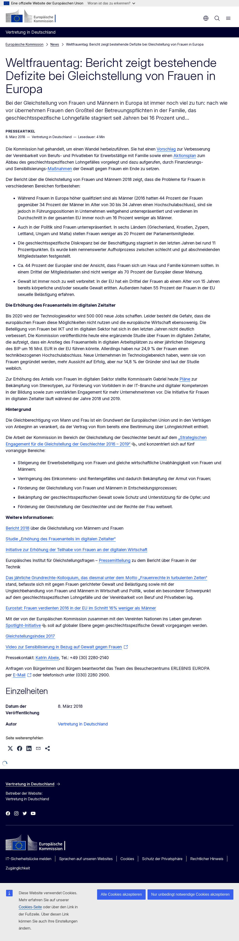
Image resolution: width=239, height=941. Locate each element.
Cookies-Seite (30, 907)
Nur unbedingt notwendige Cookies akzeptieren (190, 894)
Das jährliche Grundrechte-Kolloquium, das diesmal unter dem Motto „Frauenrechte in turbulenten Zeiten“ (106, 577)
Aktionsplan (184, 155)
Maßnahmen (60, 168)
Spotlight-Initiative (23, 625)
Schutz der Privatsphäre (162, 858)
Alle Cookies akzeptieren (121, 894)
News (54, 44)
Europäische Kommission (24, 44)
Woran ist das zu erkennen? (111, 3)
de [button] (206, 18)
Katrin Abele (47, 657)
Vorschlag (166, 149)
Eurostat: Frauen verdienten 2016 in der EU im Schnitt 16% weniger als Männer (81, 608)
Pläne (184, 379)
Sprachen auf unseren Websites (86, 858)
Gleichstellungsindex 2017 (30, 636)
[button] (10, 748)
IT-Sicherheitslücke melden (28, 858)
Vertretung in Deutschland (83, 724)
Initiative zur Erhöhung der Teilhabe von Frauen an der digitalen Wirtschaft (76, 549)
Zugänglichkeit (18, 868)
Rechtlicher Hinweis (206, 858)
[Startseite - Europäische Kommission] (34, 16)
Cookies (127, 858)
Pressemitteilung (114, 560)
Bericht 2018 (17, 528)
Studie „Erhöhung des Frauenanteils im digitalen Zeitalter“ (61, 538)
